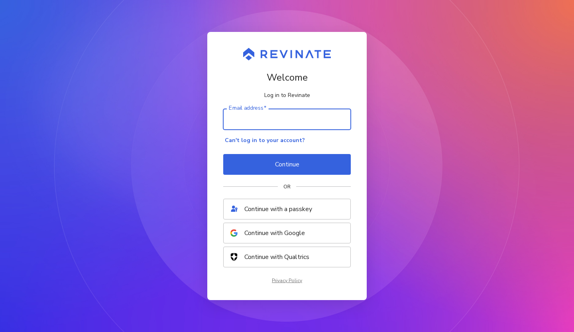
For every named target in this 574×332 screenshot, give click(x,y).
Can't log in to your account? (265, 140)
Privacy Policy (287, 280)
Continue (287, 164)
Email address (247, 108)
